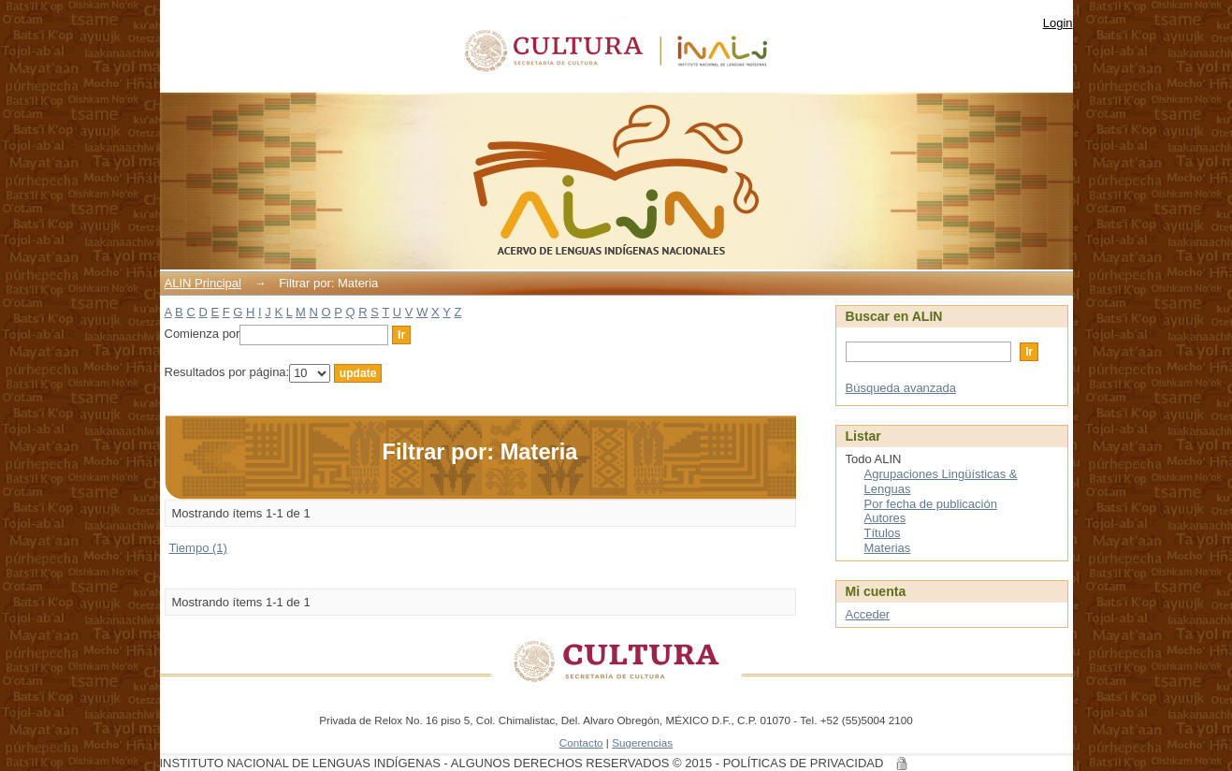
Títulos (882, 533)
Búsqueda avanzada (901, 388)
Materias (887, 548)
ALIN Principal (203, 283)
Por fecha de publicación (930, 504)
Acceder (868, 614)
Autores (885, 518)
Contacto (581, 742)
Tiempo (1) (198, 548)
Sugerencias (642, 742)
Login (1058, 23)
